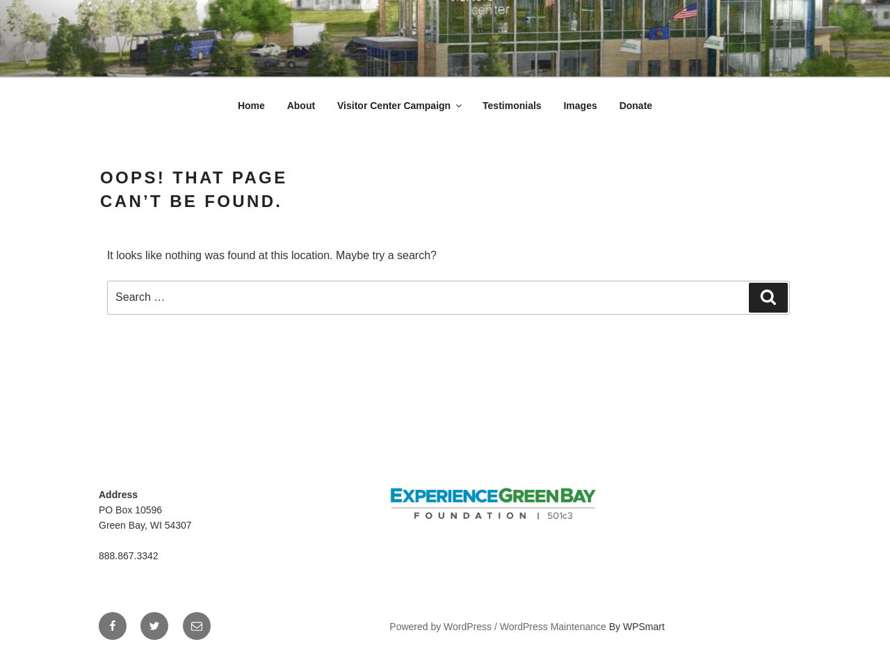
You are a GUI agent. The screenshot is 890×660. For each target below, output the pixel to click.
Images (580, 105)
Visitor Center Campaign (400, 105)
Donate (636, 105)
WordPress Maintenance (553, 626)
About (301, 105)
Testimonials (512, 105)
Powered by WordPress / (444, 626)
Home (251, 105)
